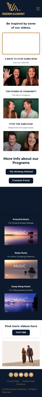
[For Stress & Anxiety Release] (21, 235)
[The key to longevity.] (21, 108)
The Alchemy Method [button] (21, 171)
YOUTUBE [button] (21, 332)
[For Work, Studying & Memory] (21, 269)
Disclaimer (21, 384)
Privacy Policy (13, 381)
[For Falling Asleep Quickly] (21, 302)
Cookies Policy (28, 381)
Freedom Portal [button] (21, 180)
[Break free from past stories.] (21, 141)
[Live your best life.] (21, 76)
